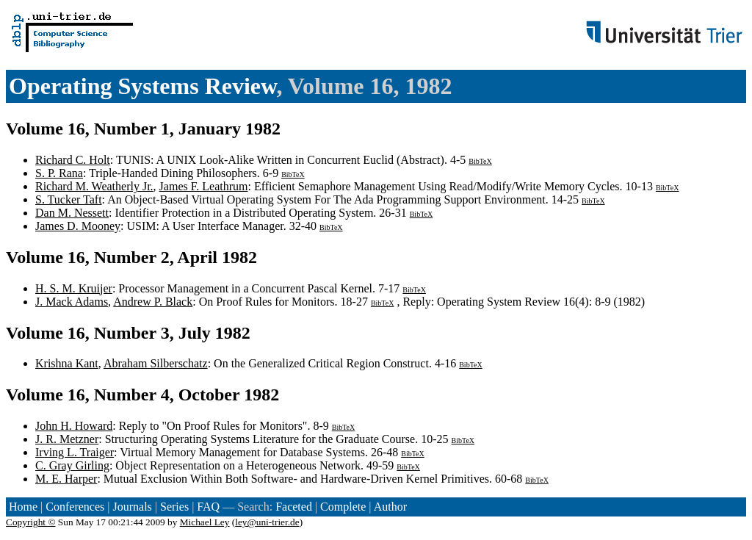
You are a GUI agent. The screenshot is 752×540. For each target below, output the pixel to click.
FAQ (208, 506)
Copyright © (31, 522)
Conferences (75, 506)
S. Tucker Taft (68, 199)
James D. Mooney (77, 226)
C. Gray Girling (72, 465)
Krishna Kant (66, 363)
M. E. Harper (66, 478)
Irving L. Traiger (74, 452)
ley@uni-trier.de (267, 522)
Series (174, 506)
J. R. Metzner (66, 439)
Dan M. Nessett (72, 212)
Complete (343, 506)
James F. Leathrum (203, 186)
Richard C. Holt (72, 160)
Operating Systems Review (142, 86)
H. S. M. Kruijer (73, 288)
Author (390, 506)
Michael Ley (205, 522)
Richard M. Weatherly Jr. (94, 186)
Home (23, 506)
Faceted (293, 506)
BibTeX (480, 161)
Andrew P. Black (152, 301)
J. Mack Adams (71, 301)
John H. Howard (73, 426)
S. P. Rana (59, 173)
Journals (131, 506)
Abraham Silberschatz (156, 363)
